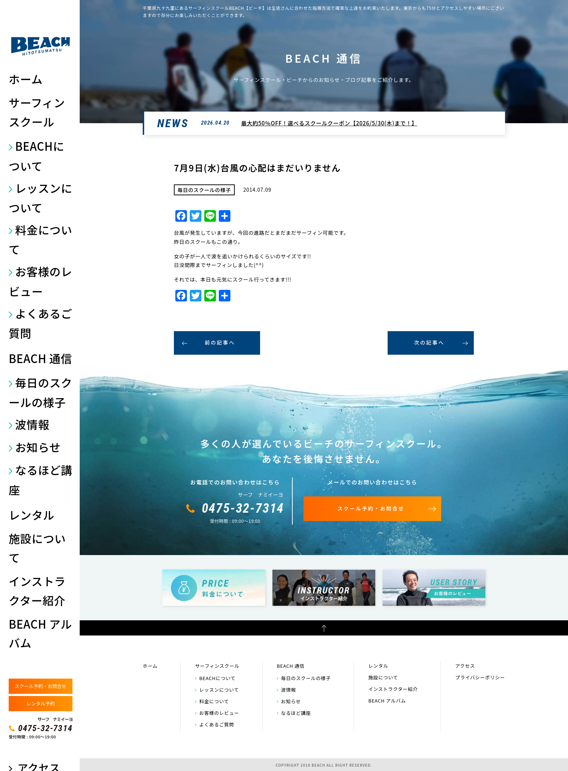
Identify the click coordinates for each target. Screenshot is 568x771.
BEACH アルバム (40, 633)
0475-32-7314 (45, 728)
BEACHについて (36, 156)
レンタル (31, 515)
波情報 (32, 424)
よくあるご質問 (40, 323)
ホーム (26, 79)
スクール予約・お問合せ (40, 686)
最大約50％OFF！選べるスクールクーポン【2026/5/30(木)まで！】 (329, 123)
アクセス (465, 665)
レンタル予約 (40, 703)
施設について (37, 547)
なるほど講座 (40, 479)
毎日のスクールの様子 (40, 392)
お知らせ (38, 447)
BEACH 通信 (40, 358)
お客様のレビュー (40, 281)
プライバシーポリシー (480, 677)
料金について (40, 239)
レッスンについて (40, 198)
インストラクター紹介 (37, 590)
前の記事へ (220, 342)
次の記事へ (429, 342)
